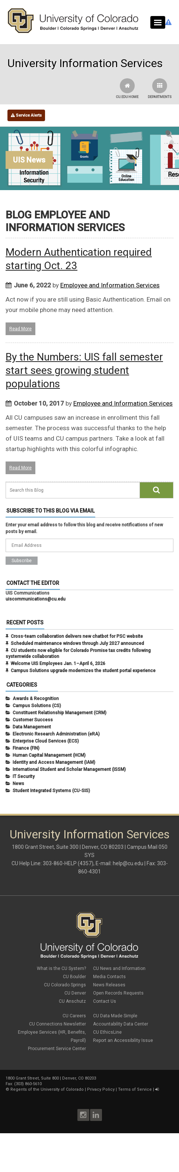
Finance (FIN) (26, 748)
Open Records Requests (118, 993)
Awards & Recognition (36, 698)
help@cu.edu (128, 863)
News (18, 783)
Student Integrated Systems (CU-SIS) (51, 790)
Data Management (32, 727)
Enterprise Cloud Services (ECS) (46, 741)
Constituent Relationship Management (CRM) (59, 712)
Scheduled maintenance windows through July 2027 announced (77, 643)
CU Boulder (74, 976)
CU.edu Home (127, 88)
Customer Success (33, 719)
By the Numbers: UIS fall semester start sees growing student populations (84, 370)
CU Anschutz (72, 1001)
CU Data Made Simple (115, 1015)
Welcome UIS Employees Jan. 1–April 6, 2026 (58, 663)
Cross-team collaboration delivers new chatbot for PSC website (77, 636)
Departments (160, 88)
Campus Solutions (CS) (37, 705)
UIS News (29, 159)
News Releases (109, 984)
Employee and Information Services (110, 285)
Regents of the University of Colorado (47, 1089)
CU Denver (75, 993)
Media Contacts (109, 976)
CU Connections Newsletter (57, 1024)
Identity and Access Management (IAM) (54, 762)
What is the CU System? (61, 968)
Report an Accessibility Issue (123, 1040)
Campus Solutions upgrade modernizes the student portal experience (83, 670)
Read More (20, 328)
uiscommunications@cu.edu (35, 599)
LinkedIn (96, 1115)
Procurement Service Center (57, 1048)
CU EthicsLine (107, 1032)
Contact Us (104, 1001)
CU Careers (74, 1015)
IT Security (24, 776)
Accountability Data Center (120, 1024)
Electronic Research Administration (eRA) (56, 734)
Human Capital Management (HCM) (49, 755)
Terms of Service (135, 1089)
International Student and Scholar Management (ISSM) (69, 769)
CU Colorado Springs (65, 984)
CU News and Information (119, 968)
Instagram (83, 1115)
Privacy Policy (101, 1089)
